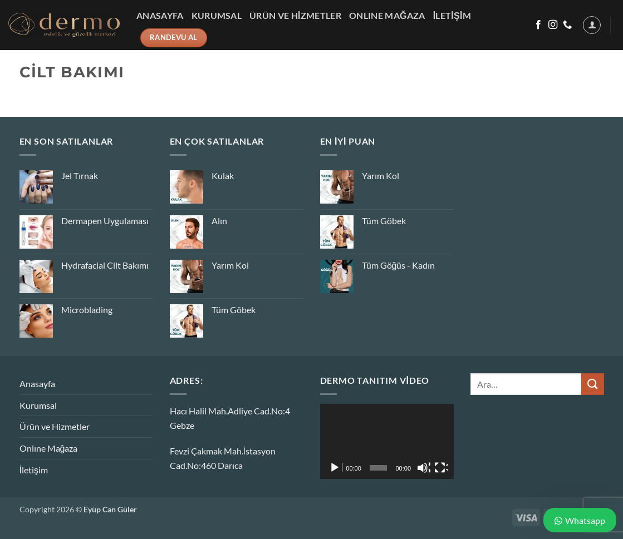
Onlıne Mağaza (387, 15)
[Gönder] (592, 384)
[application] (387, 441)
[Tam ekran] (441, 467)
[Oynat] (335, 467)
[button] (592, 25)
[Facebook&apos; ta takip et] (538, 25)
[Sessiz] (423, 467)
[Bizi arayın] (567, 25)
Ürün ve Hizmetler (295, 15)
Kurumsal (217, 15)
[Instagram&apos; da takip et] (552, 25)
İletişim (452, 15)
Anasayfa (160, 15)
